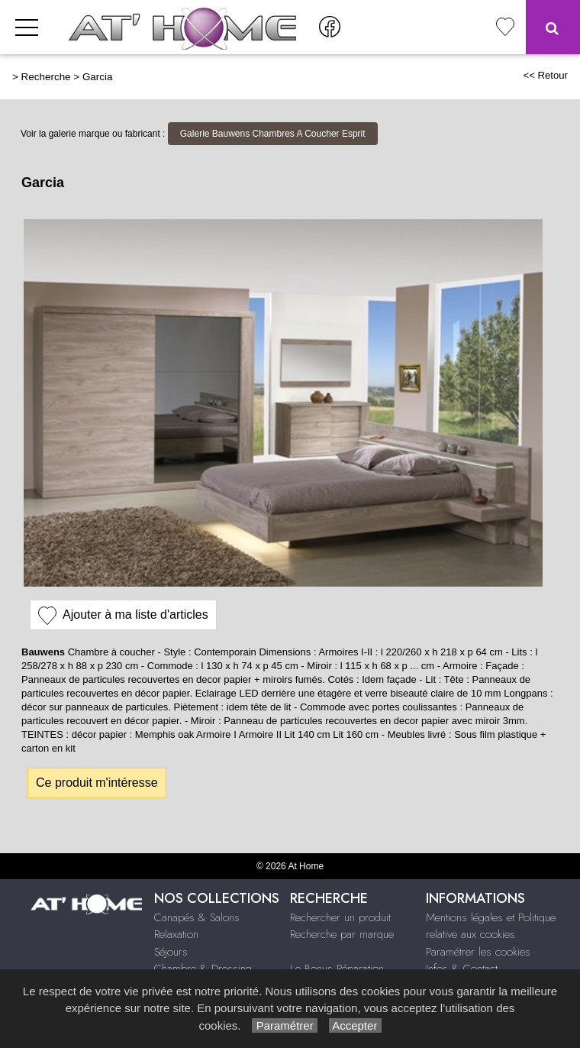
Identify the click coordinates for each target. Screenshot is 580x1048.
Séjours (171, 951)
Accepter (355, 1025)
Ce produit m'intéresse (97, 782)
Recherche (46, 76)
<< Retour (545, 75)
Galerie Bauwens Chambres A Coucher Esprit (273, 133)
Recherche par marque (342, 934)
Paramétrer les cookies (478, 951)
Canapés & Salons (197, 917)
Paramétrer (284, 1025)
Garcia (97, 76)
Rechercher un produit (340, 917)
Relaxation (176, 934)
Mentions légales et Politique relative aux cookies (491, 926)
